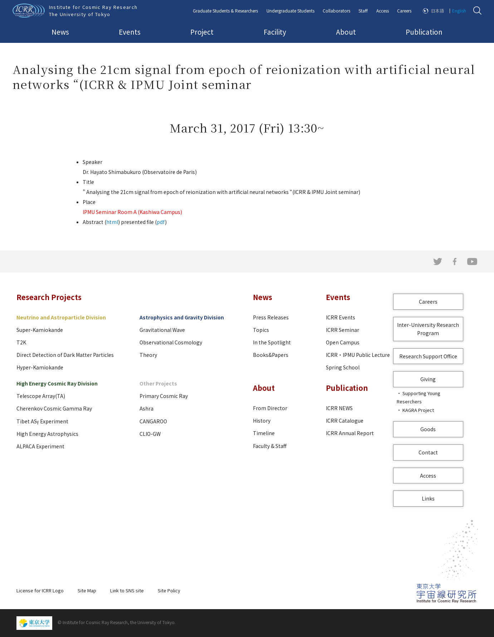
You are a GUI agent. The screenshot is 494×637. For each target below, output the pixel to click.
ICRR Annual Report (350, 433)
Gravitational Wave (162, 329)
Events (130, 31)
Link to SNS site (127, 590)
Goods (428, 429)
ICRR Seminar (342, 329)
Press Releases (271, 317)
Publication (424, 31)
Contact (428, 452)
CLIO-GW (150, 433)
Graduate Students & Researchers (225, 11)
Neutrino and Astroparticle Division (61, 317)
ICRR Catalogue (344, 420)
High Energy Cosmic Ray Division (57, 383)
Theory (148, 354)
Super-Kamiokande (39, 329)
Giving (428, 379)
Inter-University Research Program (428, 329)
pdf (161, 221)
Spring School (343, 367)
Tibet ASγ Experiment (42, 421)
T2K (21, 342)
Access (382, 11)
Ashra (146, 408)
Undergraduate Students (290, 11)
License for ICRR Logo (40, 590)
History (261, 420)
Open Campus (343, 342)
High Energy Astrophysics (47, 433)
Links (428, 498)
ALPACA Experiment (40, 446)
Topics (261, 329)
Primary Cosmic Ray (164, 395)
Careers (404, 11)
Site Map (87, 590)
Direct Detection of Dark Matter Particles (65, 354)
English (459, 11)
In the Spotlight (272, 342)
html (112, 221)
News (60, 31)
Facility (275, 31)
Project (202, 31)
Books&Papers (270, 354)
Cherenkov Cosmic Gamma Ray (54, 408)
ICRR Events (340, 317)
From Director (270, 408)
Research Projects (49, 297)
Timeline (264, 433)
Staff (363, 11)
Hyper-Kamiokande (39, 367)
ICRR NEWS (339, 408)
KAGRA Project (418, 410)
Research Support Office (428, 356)
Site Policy (169, 590)
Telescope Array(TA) (40, 395)
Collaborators (336, 11)
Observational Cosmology (171, 342)
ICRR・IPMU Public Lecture (358, 354)
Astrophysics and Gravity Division (182, 317)
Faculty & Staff (270, 445)
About (346, 31)
